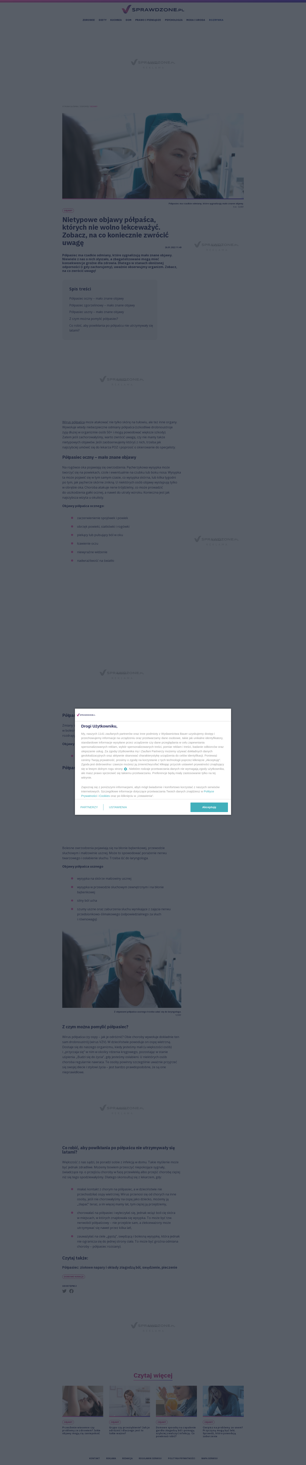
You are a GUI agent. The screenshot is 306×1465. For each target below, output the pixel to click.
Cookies (104, 795)
